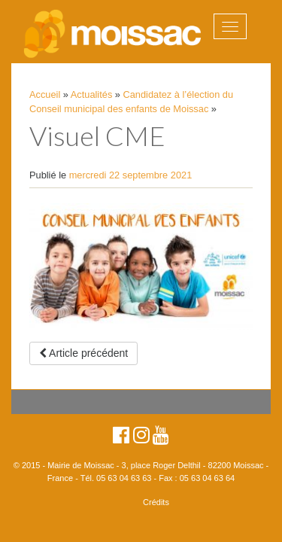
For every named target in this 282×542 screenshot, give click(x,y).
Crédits (156, 502)
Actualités (91, 94)
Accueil (44, 94)
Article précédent (83, 353)
